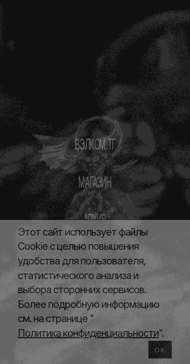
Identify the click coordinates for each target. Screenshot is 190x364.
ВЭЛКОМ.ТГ (95, 144)
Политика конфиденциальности (88, 333)
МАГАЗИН (95, 182)
